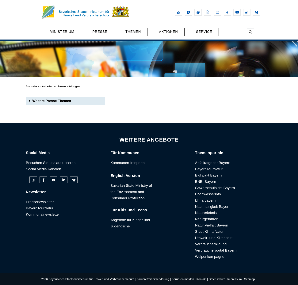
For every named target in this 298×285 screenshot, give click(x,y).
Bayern (205, 182)
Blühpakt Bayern (208, 175)
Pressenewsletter (40, 202)
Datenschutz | (218, 279)
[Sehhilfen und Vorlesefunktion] (188, 12)
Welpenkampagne (209, 257)
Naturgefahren (206, 219)
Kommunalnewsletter (43, 214)
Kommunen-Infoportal (128, 163)
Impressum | (235, 279)
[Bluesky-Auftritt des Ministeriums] (256, 12)
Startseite (31, 86)
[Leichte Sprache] (207, 12)
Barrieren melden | (184, 279)
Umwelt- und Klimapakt (213, 238)
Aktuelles (47, 86)
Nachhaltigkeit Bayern (213, 207)
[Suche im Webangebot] (250, 31)
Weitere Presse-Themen (51, 101)
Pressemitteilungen (69, 86)
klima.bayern (205, 200)
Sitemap (249, 279)
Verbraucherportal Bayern (216, 250)
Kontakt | (202, 279)
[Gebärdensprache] (198, 12)
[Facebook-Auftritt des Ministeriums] (227, 12)
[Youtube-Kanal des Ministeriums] (237, 12)
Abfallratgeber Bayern (212, 163)
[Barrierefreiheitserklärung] (178, 12)
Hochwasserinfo (208, 194)
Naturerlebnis (206, 213)
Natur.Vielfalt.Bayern (211, 225)
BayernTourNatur (39, 208)
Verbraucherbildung (211, 244)
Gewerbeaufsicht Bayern (215, 188)
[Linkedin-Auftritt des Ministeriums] (246, 12)
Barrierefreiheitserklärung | (153, 279)
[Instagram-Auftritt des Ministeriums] (217, 12)
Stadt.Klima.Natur (209, 232)
